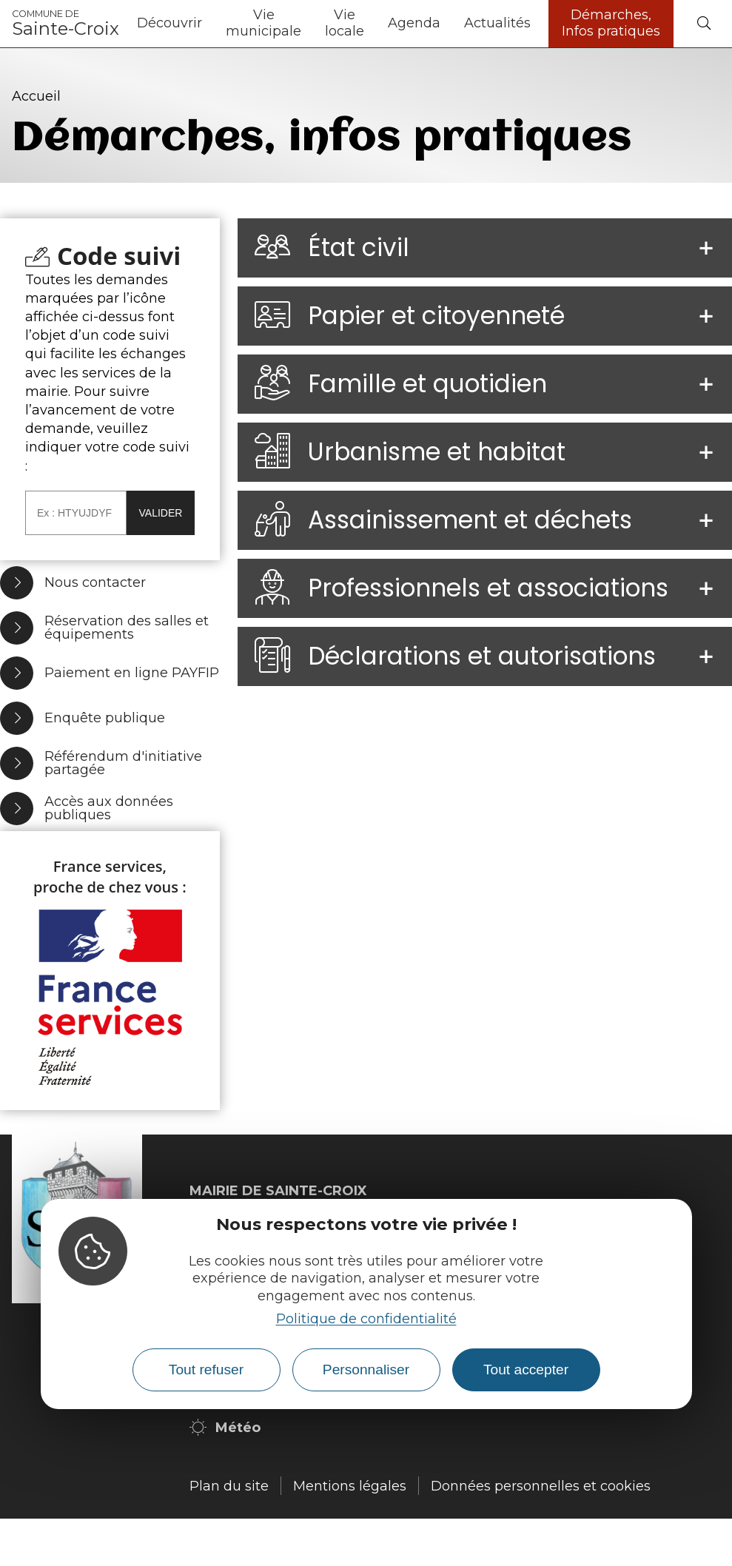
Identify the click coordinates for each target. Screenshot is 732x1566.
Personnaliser (366, 1369)
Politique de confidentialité (366, 1319)
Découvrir (169, 23)
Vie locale (344, 23)
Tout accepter (525, 1369)
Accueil (36, 96)
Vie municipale (263, 23)
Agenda (414, 23)
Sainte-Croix (65, 23)
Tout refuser (206, 1369)
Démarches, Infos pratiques (611, 23)
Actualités (497, 23)
